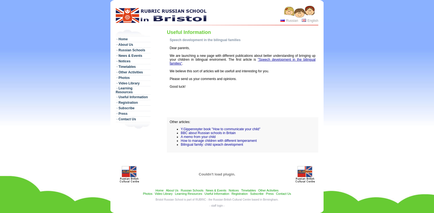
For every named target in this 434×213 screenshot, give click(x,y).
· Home (122, 39)
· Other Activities (129, 72)
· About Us (124, 45)
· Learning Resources (124, 90)
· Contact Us (126, 119)
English (313, 21)
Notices (234, 190)
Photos (147, 193)
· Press (122, 114)
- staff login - (217, 205)
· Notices (123, 61)
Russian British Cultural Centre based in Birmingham (245, 199)
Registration (239, 193)
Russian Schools (192, 190)
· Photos (123, 78)
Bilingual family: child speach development (212, 145)
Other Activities (268, 190)
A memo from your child (198, 137)
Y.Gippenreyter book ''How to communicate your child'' (220, 129)
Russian (292, 21)
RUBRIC (200, 199)
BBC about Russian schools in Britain (208, 133)
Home (160, 190)
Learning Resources (188, 193)
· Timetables (126, 67)
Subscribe (257, 193)
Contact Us (283, 193)
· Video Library (128, 83)
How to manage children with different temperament (219, 141)
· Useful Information (132, 97)
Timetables (248, 190)
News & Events (216, 190)
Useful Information (217, 193)
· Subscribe (125, 108)
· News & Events (129, 56)
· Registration (127, 103)
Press (270, 193)
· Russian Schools (130, 50)
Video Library (164, 193)
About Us (172, 190)
